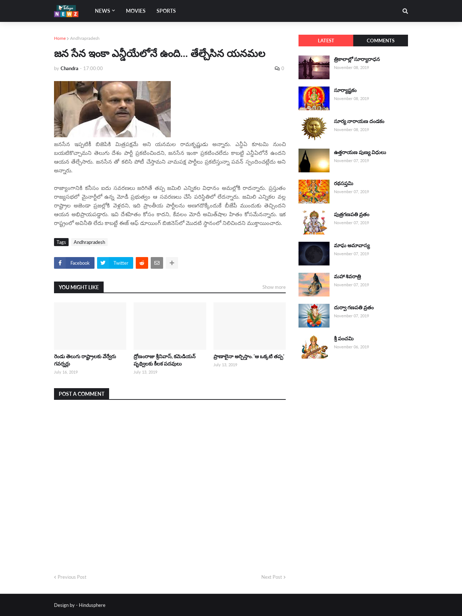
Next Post (271, 577)
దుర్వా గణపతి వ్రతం (354, 307)
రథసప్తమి (343, 183)
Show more (274, 287)
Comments (380, 40)
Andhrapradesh (85, 38)
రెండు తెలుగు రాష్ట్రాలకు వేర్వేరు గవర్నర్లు (85, 360)
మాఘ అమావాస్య (352, 245)
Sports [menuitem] (166, 11)
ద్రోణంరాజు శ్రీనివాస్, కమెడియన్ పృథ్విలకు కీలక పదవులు (165, 360)
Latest (326, 40)
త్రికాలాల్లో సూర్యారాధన (357, 59)
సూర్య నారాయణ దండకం (359, 121)
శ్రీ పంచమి (344, 338)
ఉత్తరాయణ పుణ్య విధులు (360, 152)
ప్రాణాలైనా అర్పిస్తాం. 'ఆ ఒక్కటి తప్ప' (248, 356)
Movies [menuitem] (136, 11)
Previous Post (72, 577)
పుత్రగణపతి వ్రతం (351, 214)
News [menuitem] (102, 11)
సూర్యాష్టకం (345, 90)
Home (60, 38)
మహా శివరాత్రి (347, 276)
